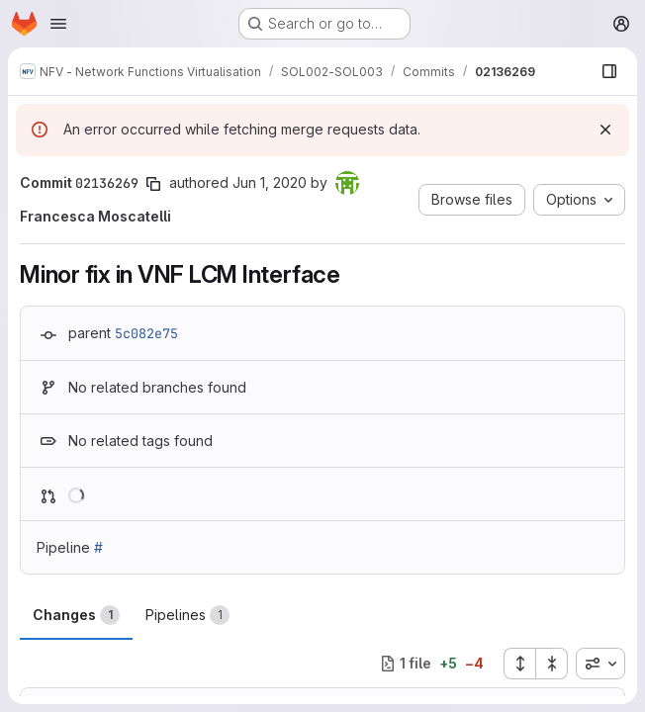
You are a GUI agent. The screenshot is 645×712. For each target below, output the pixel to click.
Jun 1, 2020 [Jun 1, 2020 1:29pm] (269, 182)
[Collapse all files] (552, 663)
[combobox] (600, 663)
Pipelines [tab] (187, 615)
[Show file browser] (609, 71)
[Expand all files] (519, 663)
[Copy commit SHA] (153, 184)
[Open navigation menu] (58, 24)
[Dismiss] (605, 129)
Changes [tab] (76, 615)
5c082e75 (146, 333)
